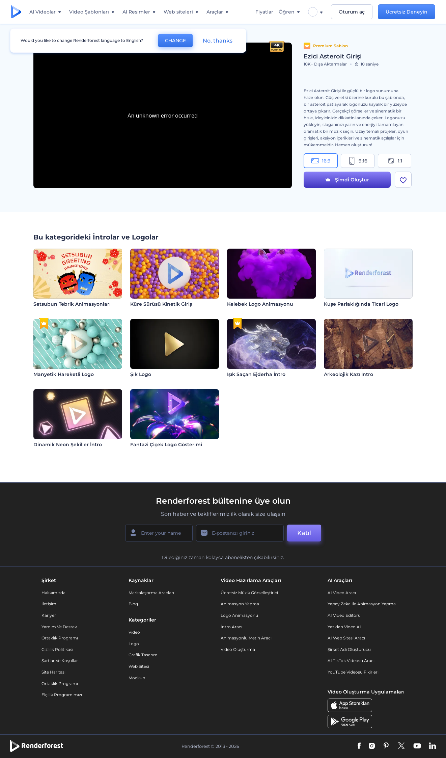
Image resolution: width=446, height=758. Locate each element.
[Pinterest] (386, 746)
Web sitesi (139, 666)
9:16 (357, 161)
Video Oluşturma (238, 649)
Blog (133, 603)
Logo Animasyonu (239, 615)
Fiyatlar (264, 12)
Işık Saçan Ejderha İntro (256, 374)
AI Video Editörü (344, 615)
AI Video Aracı (342, 592)
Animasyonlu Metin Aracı (246, 637)
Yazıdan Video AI (344, 626)
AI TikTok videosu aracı (351, 660)
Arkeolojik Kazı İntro (348, 374)
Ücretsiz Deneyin (406, 12)
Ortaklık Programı (59, 637)
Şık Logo (140, 374)
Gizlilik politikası (57, 649)
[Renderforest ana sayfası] (16, 12)
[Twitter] (401, 746)
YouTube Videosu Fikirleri (353, 672)
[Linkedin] (432, 746)
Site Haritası (53, 672)
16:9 (321, 161)
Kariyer (48, 615)
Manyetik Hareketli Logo (63, 374)
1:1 (394, 161)
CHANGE (175, 40)
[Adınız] (159, 533)
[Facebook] (359, 746)
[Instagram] (372, 746)
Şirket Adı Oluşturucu (349, 649)
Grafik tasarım (143, 654)
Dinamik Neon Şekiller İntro (67, 444)
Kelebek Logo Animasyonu (260, 304)
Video (134, 632)
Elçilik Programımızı (61, 694)
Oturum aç (352, 12)
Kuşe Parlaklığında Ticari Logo (361, 304)
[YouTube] (417, 746)
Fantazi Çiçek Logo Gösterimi (166, 444)
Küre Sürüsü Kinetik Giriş (161, 304)
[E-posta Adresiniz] (240, 533)
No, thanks (217, 40)
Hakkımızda (53, 592)
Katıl (304, 533)
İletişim (48, 603)
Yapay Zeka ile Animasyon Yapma (362, 603)
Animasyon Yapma (240, 603)
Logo (134, 643)
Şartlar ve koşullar (59, 660)
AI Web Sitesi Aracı (346, 637)
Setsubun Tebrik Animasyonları (72, 304)
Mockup (137, 677)
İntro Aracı (231, 626)
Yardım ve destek (59, 626)
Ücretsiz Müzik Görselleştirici (249, 592)
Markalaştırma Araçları (151, 592)
